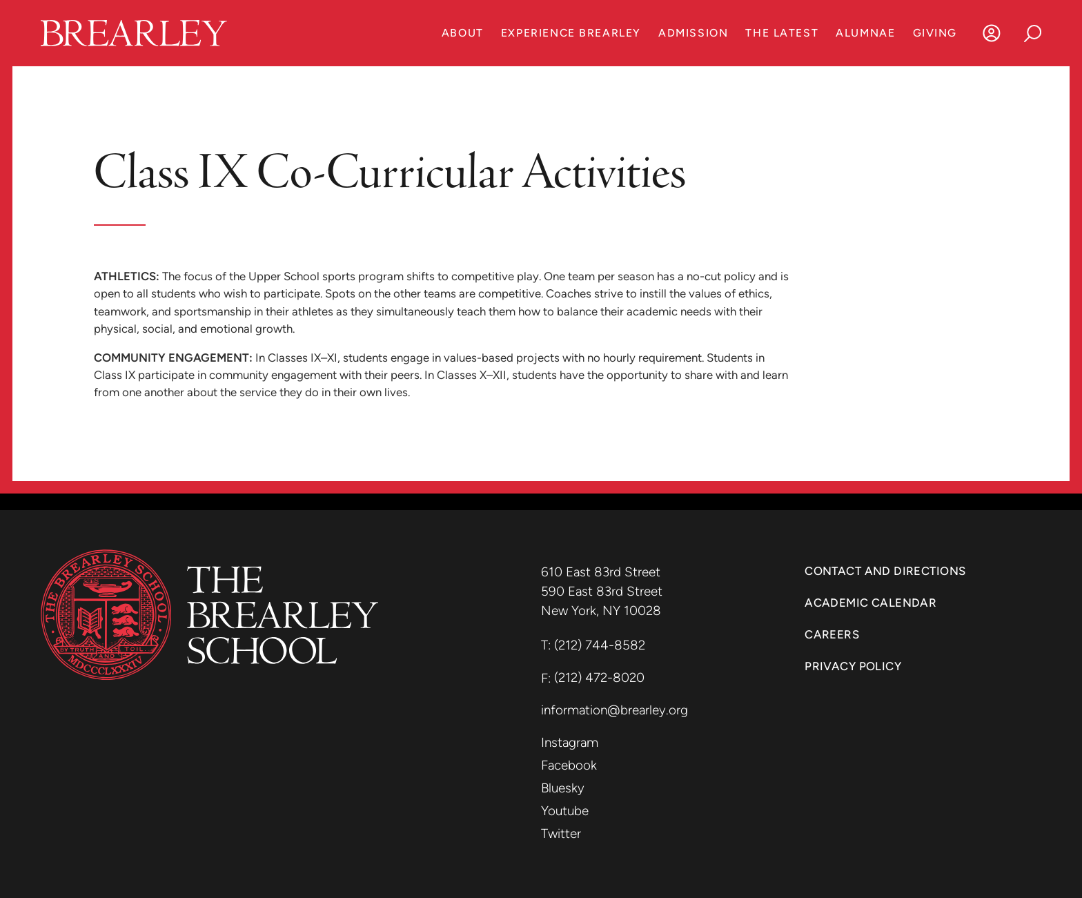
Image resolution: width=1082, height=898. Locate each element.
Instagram (569, 742)
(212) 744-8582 (599, 645)
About (463, 32)
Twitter (561, 833)
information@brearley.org (614, 710)
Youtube (565, 811)
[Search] (1033, 33)
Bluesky (562, 788)
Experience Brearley (571, 32)
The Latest (781, 32)
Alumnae (865, 32)
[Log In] (991, 33)
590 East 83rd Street (603, 591)
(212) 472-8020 (599, 677)
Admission (693, 32)
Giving (935, 32)
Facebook (569, 765)
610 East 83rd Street (602, 572)
